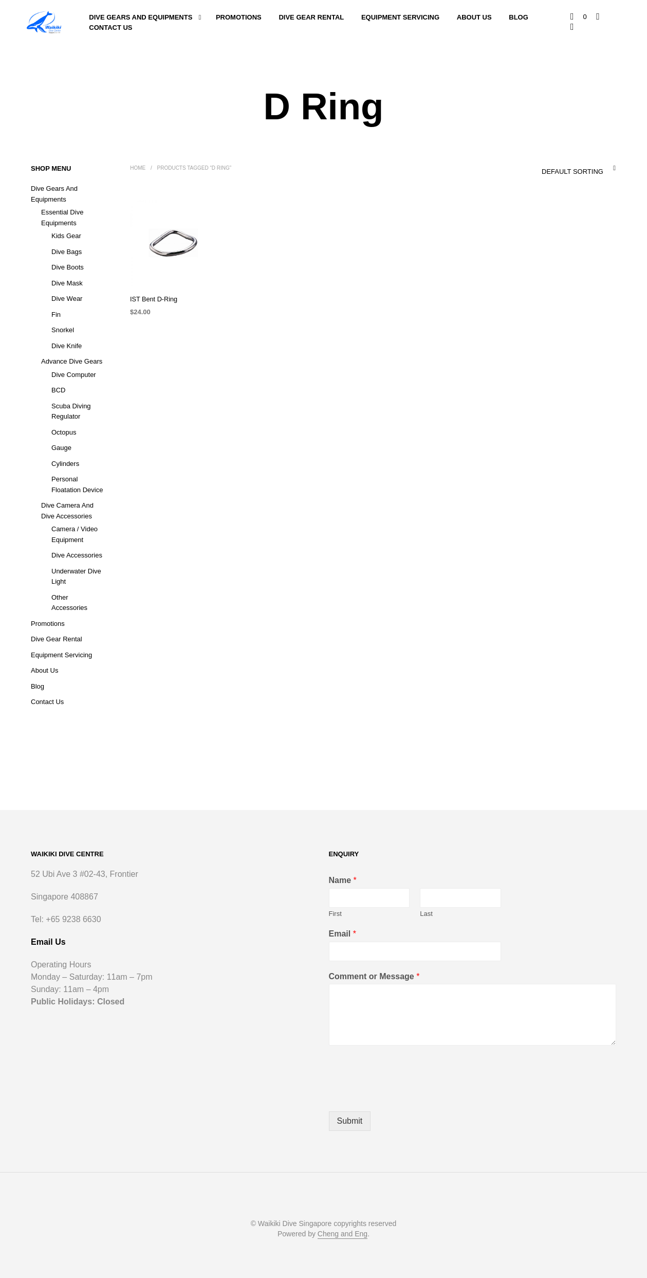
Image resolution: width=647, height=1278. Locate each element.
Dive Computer (73, 375)
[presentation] (407, 1094)
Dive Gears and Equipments (140, 17)
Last (426, 913)
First (335, 913)
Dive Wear (66, 298)
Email (342, 933)
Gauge (61, 448)
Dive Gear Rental (311, 17)
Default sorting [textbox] (572, 171)
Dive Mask (67, 283)
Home (137, 168)
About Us (474, 17)
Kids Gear (66, 236)
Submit (350, 1121)
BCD (58, 390)
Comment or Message (374, 976)
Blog (518, 17)
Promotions (239, 17)
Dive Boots (67, 267)
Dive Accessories (76, 555)
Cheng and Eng (342, 1234)
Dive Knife (66, 346)
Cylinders (65, 463)
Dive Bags (66, 252)
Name (343, 880)
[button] (579, 17)
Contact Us (110, 27)
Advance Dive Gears (71, 361)
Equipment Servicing (400, 17)
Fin (56, 314)
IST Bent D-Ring (152, 299)
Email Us (48, 942)
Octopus (63, 432)
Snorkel (62, 330)
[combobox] (557, 168)
